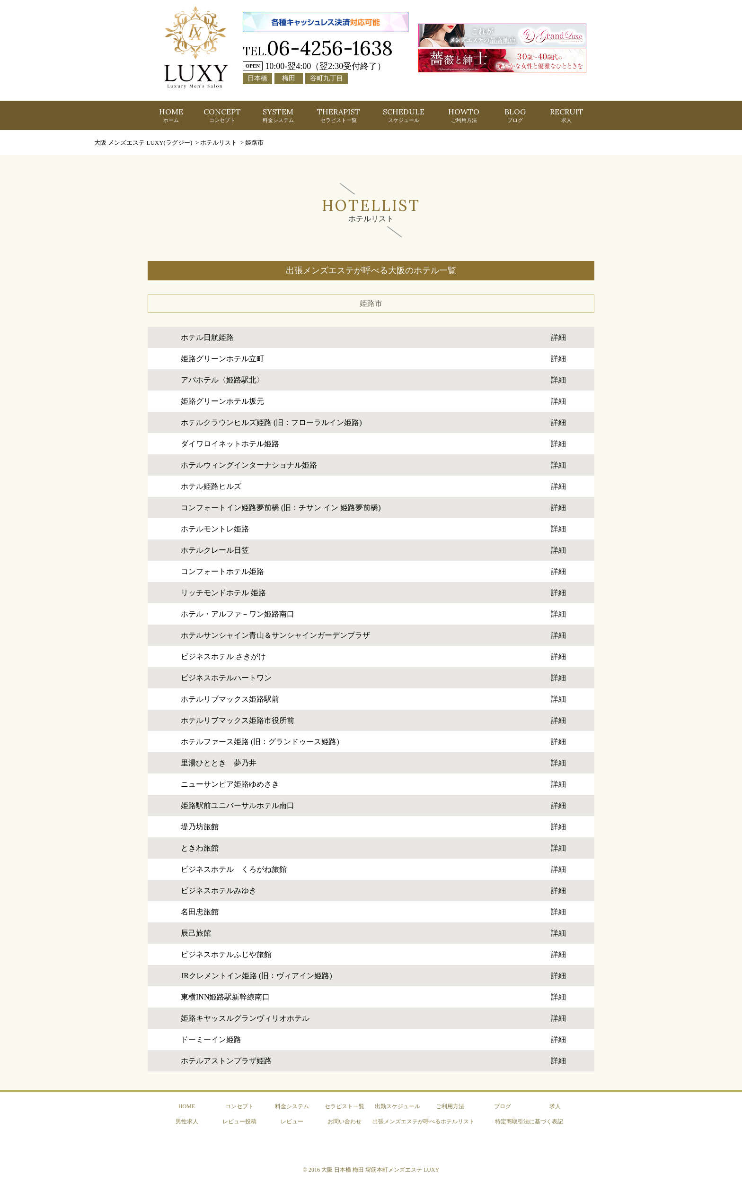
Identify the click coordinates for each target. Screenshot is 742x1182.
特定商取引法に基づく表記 (529, 1121)
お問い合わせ (344, 1121)
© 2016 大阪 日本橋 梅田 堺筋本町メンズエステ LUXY (371, 1169)
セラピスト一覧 (344, 1106)
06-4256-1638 (330, 48)
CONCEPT (222, 115)
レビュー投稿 (239, 1121)
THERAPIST (338, 115)
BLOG (515, 115)
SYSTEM (278, 115)
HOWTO (463, 115)
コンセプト (239, 1106)
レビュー (292, 1121)
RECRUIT (566, 115)
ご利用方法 (450, 1106)
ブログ (502, 1106)
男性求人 (187, 1121)
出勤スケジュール (397, 1106)
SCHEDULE (403, 115)
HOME (171, 115)
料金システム (292, 1106)
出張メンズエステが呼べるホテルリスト (423, 1121)
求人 (555, 1106)
